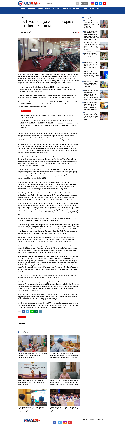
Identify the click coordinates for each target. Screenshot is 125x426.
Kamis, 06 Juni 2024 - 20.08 (24, 32)
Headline (31, 8)
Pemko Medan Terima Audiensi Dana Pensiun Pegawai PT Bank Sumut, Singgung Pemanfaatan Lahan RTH (32, 355)
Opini (85, 8)
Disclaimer (99, 419)
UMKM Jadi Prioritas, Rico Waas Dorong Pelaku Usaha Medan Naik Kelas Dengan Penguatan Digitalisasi (31, 409)
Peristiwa (76, 8)
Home (22, 8)
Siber (92, 419)
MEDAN (24, 17)
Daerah (40, 8)
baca (75, 32)
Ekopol (48, 8)
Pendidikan (66, 8)
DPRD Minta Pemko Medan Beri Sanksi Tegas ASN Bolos (92, 54)
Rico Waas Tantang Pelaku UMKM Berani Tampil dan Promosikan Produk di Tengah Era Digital (64, 409)
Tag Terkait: (21, 317)
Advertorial (94, 8)
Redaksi (85, 419)
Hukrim (56, 8)
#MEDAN (29, 317)
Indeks (21, 12)
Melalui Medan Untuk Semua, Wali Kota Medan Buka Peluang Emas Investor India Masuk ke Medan (31, 382)
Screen (84, 3)
